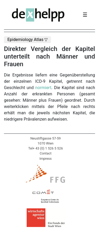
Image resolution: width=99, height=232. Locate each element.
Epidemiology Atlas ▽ (27, 39)
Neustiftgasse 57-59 (45, 138)
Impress (45, 159)
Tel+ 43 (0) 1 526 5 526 (45, 148)
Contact (45, 153)
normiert (43, 87)
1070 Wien (45, 143)
